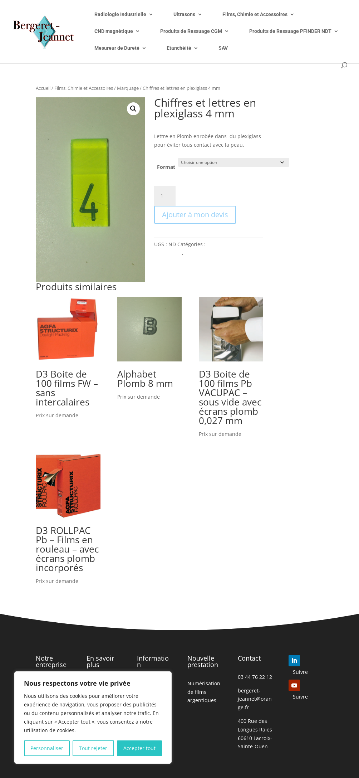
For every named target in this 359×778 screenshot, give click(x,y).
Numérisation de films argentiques (203, 692)
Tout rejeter (93, 748)
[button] (133, 108)
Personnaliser (46, 748)
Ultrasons (184, 14)
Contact (249, 658)
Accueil (43, 88)
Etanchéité (179, 48)
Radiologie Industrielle (120, 14)
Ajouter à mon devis (195, 214)
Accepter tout (139, 748)
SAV (223, 48)
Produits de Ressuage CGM (191, 31)
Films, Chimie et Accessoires (254, 14)
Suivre (300, 671)
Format (166, 167)
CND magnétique (113, 31)
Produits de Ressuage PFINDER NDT (290, 31)
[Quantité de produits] (165, 196)
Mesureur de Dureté (116, 48)
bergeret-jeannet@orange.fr (255, 699)
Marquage (128, 88)
